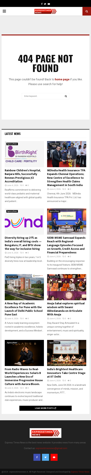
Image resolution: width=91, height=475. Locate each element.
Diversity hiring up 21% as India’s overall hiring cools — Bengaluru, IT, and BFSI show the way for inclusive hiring (23, 243)
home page (62, 79)
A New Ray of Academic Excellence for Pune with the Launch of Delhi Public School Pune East (24, 309)
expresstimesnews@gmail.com (51, 448)
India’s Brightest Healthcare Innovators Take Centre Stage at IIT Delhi (66, 373)
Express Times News (80, 472)
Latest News (12, 134)
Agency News (12, 144)
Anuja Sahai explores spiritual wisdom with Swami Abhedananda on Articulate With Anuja (66, 309)
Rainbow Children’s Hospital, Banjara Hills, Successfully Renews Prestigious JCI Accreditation (23, 176)
